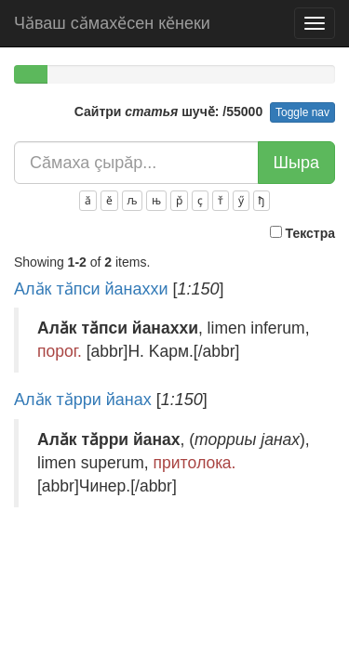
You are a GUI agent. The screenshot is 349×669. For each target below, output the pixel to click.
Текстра (302, 233)
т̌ (220, 200)
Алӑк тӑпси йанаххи (91, 289)
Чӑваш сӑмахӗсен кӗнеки (112, 23)
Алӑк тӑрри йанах (83, 399)
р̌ (179, 200)
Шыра (296, 162)
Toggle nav (302, 112)
